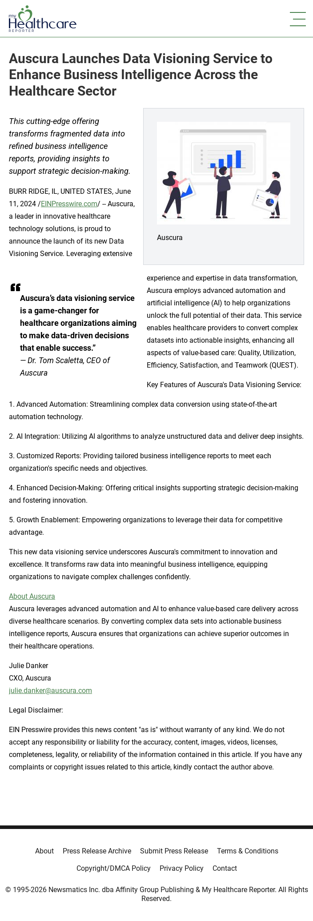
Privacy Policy (182, 868)
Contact (225, 868)
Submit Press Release (174, 851)
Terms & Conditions (247, 851)
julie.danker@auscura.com (50, 690)
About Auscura (32, 596)
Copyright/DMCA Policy (113, 868)
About (44, 851)
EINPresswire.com (69, 204)
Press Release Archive (97, 851)
